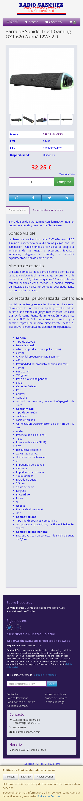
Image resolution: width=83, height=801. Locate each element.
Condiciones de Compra (21, 702)
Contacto (53, 22)
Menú (12, 22)
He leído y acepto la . (33, 674)
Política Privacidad (17, 698)
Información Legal (55, 694)
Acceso (31, 22)
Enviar (51, 683)
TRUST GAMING (53, 134)
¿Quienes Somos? (17, 706)
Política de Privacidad (44, 674)
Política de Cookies (48, 796)
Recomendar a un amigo (48, 210)
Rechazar (26, 776)
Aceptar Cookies (44, 776)
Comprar (64, 182)
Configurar (10, 776)
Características (17, 210)
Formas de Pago (54, 702)
